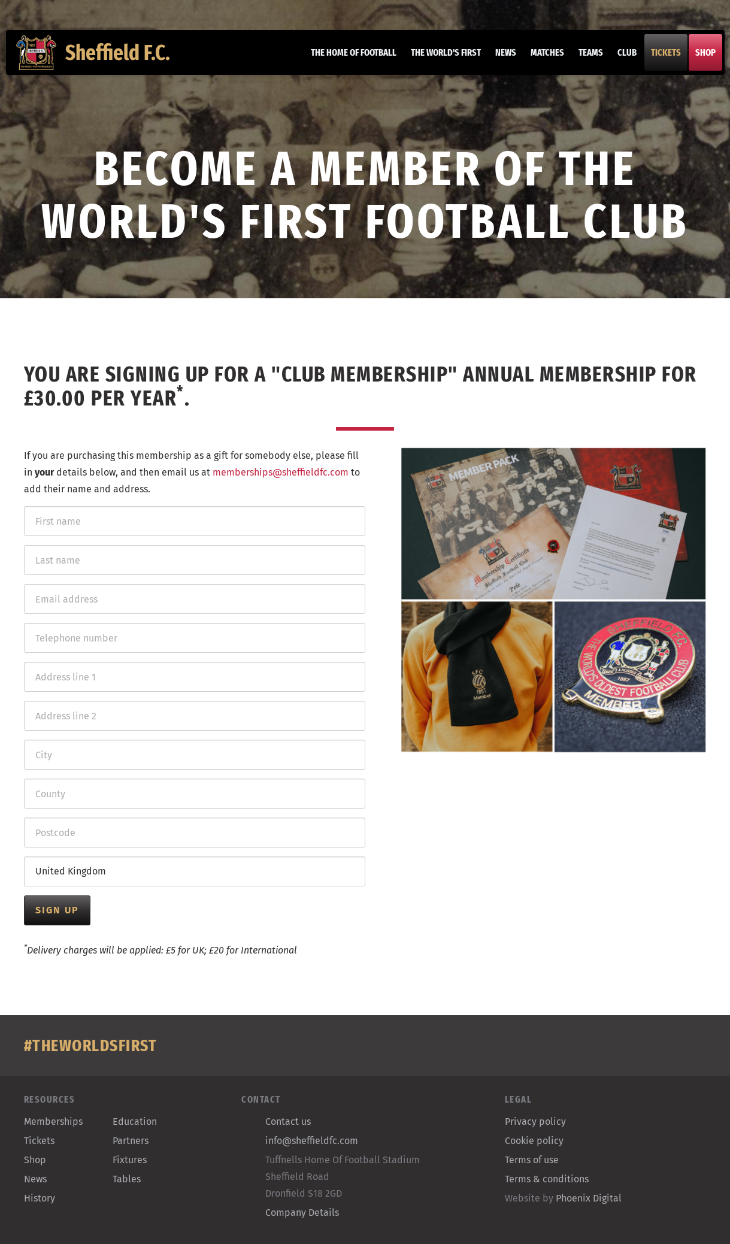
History (39, 1198)
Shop (698, 59)
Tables (127, 1179)
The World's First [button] (439, 59)
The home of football (346, 59)
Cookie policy (534, 1140)
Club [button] (619, 59)
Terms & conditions (547, 1179)
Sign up (57, 910)
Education (135, 1121)
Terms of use (532, 1160)
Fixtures (130, 1160)
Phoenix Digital (589, 1198)
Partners (131, 1140)
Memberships (53, 1121)
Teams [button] (583, 59)
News (498, 59)
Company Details (302, 1212)
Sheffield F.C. (101, 60)
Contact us (288, 1121)
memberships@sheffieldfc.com (281, 472)
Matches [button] (540, 59)
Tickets (659, 59)
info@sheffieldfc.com (311, 1140)
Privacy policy (535, 1121)
